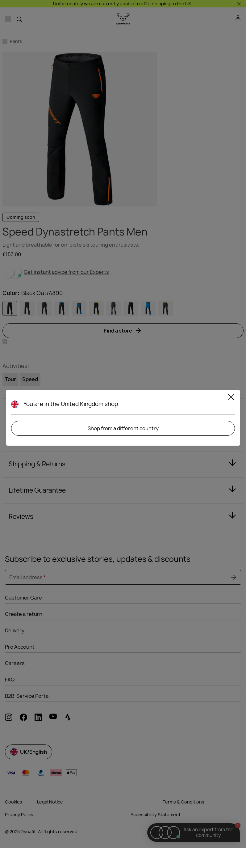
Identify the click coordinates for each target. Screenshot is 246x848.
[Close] (231, 398)
